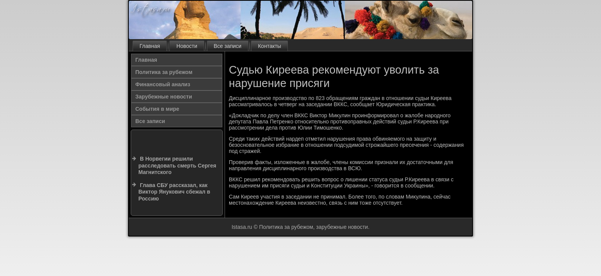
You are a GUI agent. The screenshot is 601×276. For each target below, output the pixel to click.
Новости (186, 46)
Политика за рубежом (163, 72)
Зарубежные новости (163, 97)
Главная (150, 46)
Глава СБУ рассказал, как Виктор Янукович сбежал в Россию (174, 192)
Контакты (269, 46)
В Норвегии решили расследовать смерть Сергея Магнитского (177, 165)
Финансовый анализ (162, 84)
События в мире (157, 109)
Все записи (227, 46)
